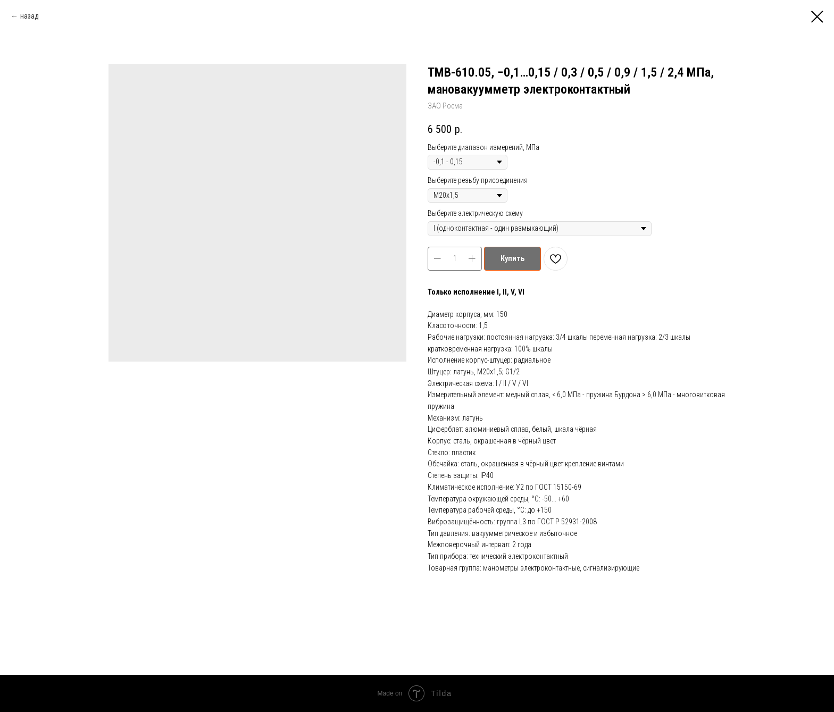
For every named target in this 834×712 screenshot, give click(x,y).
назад (29, 16)
